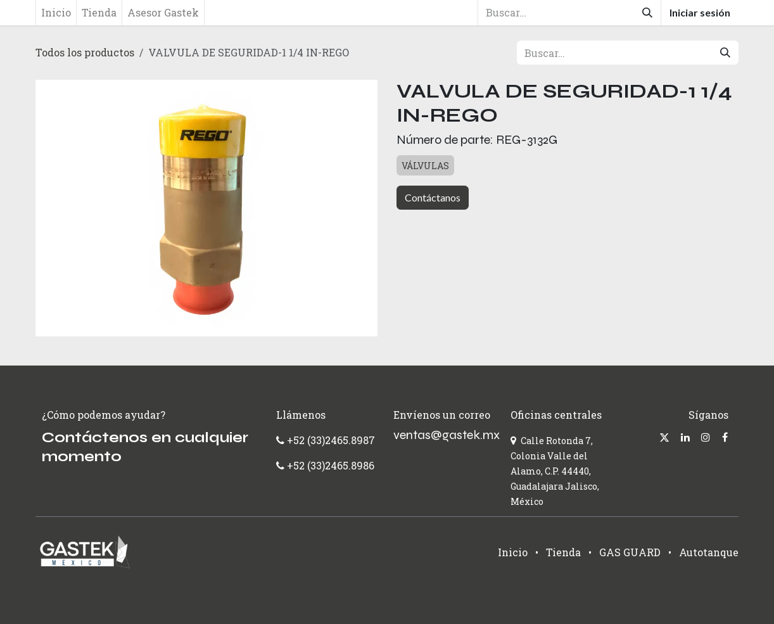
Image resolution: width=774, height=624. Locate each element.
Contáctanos (432, 197)
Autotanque (709, 552)
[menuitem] (56, 12)
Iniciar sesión (699, 12)
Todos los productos (84, 52)
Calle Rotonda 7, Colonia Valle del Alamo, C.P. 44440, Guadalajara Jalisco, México (555, 471)
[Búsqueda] (647, 12)
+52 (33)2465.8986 (330, 465)
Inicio (513, 552)
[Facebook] (725, 437)
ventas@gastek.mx (446, 435)
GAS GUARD (630, 552)
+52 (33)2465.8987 (329, 440)
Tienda (563, 552)
